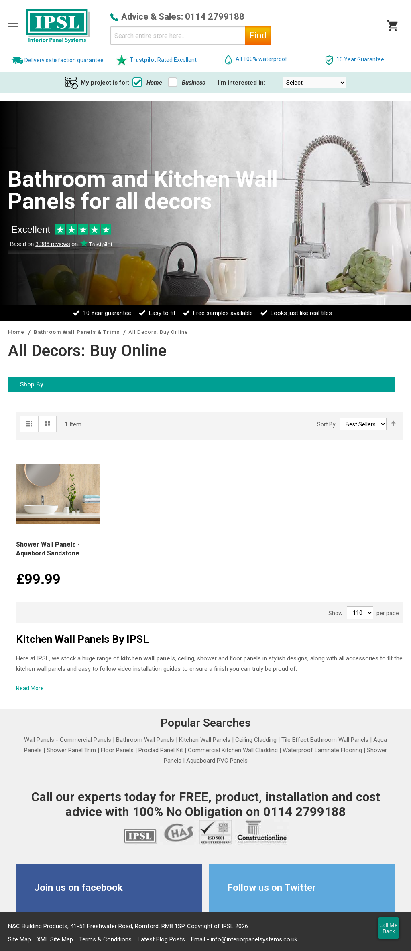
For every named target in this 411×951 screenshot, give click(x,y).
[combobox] (190, 35)
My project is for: (105, 82)
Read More (30, 688)
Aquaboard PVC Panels (217, 760)
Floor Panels (117, 750)
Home (147, 82)
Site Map (19, 939)
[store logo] (58, 26)
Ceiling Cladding (256, 739)
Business (186, 82)
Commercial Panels (85, 739)
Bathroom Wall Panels (145, 739)
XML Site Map (55, 939)
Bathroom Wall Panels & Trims (77, 332)
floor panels (245, 658)
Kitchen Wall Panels (204, 739)
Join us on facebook (78, 887)
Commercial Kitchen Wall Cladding (233, 750)
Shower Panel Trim (71, 750)
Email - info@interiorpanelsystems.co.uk (244, 939)
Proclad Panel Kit (160, 750)
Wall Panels (39, 739)
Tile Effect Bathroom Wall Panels (324, 739)
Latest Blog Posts (161, 939)
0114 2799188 (214, 17)
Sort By (326, 424)
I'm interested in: (241, 82)
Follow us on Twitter (271, 887)
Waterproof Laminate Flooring (322, 750)
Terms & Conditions (105, 939)
